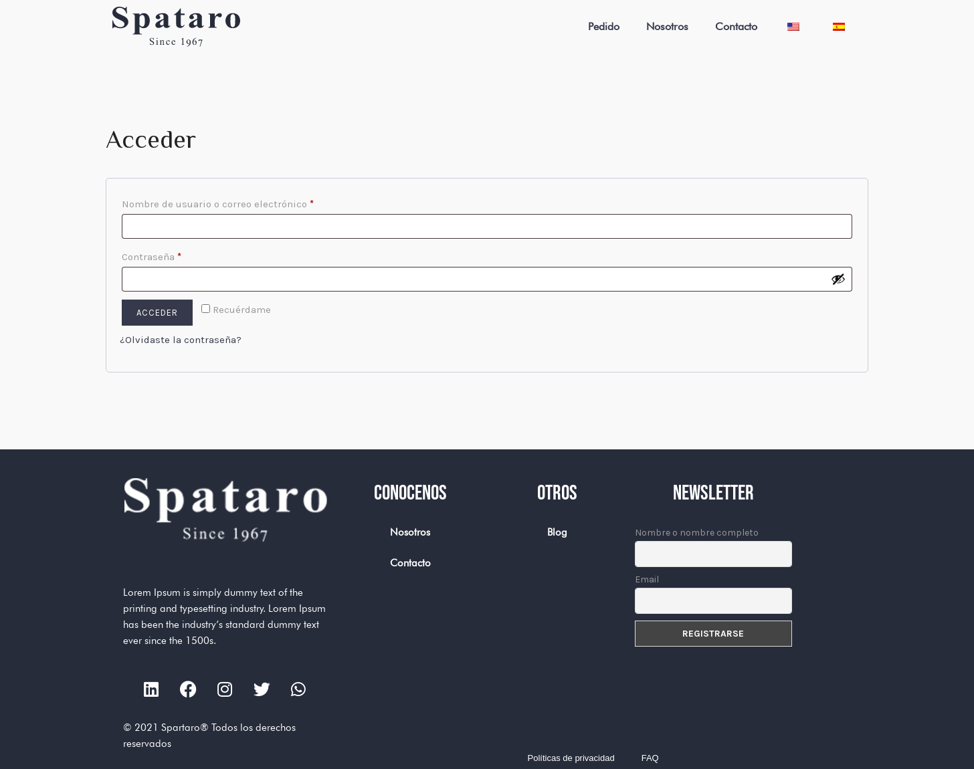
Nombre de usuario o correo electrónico (244, 202)
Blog (557, 532)
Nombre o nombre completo (697, 532)
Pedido (603, 26)
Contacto (736, 26)
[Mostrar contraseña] (838, 278)
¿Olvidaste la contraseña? (180, 340)
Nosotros (667, 26)
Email (647, 579)
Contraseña (178, 255)
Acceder (157, 313)
